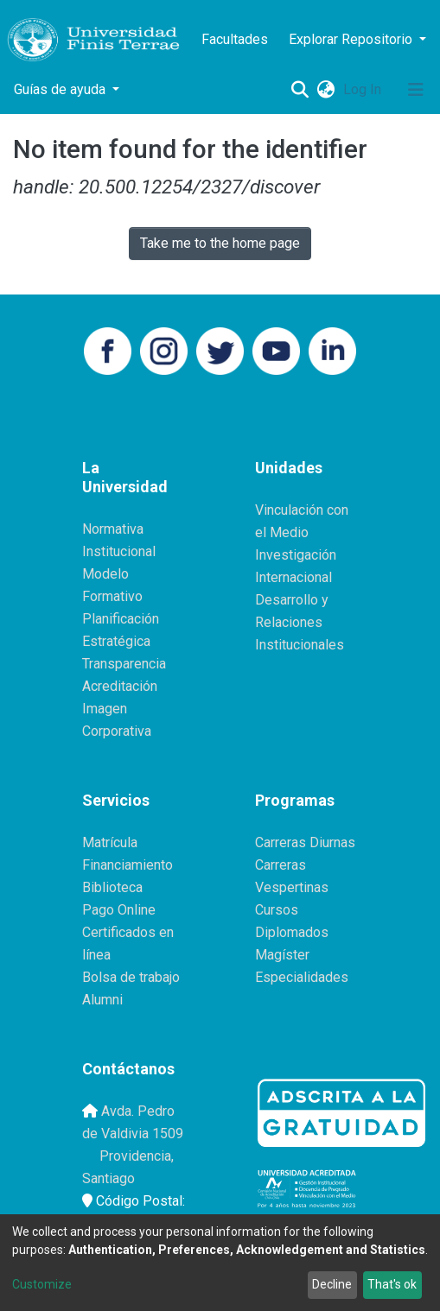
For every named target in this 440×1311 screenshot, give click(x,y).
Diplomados (291, 932)
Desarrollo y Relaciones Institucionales (299, 622)
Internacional (293, 577)
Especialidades (301, 977)
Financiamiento (127, 865)
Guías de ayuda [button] (61, 89)
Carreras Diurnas (305, 842)
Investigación (295, 555)
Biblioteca (112, 887)
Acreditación (119, 686)
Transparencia (124, 664)
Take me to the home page (220, 243)
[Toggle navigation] (416, 90)
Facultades (234, 39)
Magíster (282, 955)
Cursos (276, 910)
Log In (364, 89)
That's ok (392, 1284)
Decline (332, 1284)
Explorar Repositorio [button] (352, 39)
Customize (42, 1284)
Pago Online (119, 910)
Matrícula (109, 842)
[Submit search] (299, 90)
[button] (325, 89)
